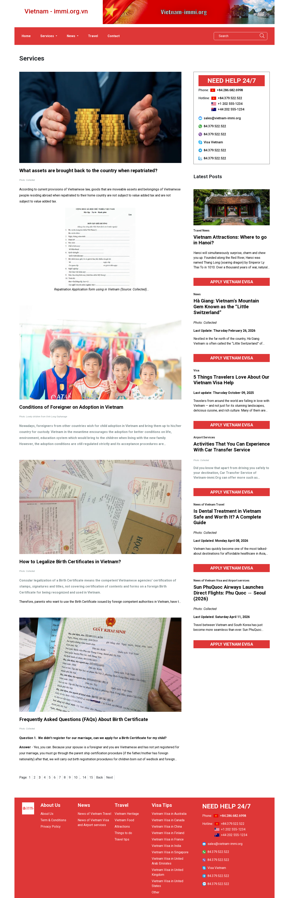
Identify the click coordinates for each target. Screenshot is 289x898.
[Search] (234, 36)
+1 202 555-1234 (230, 104)
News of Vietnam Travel (94, 814)
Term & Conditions (53, 820)
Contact (114, 36)
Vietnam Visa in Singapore (170, 852)
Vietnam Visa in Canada (168, 820)
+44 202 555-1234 (231, 109)
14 (84, 777)
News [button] (71, 36)
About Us (47, 814)
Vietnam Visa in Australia (169, 814)
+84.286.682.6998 (230, 90)
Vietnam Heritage (127, 814)
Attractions (122, 826)
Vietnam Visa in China (167, 826)
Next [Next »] (109, 777)
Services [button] (47, 36)
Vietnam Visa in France (168, 839)
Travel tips (122, 839)
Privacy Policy (51, 826)
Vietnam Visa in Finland (168, 833)
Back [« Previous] (99, 777)
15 (91, 777)
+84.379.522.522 (230, 98)
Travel (93, 36)
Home (26, 36)
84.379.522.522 (212, 126)
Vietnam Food (124, 820)
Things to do (123, 833)
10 (75, 777)
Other (155, 892)
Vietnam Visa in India (166, 846)
